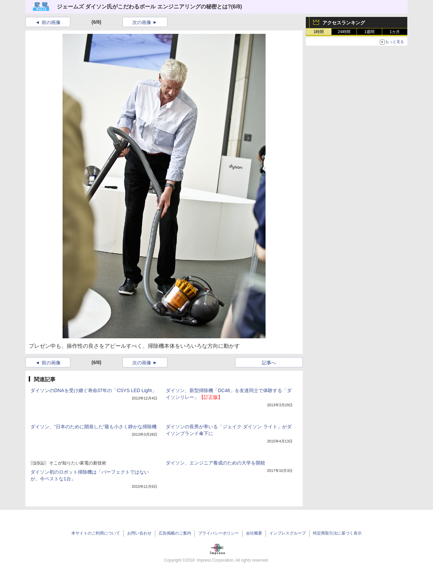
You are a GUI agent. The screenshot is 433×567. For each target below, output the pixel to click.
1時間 (319, 31)
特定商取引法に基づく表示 (337, 533)
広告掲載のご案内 (175, 533)
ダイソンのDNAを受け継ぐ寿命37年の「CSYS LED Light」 (93, 390)
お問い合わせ (139, 533)
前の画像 (51, 22)
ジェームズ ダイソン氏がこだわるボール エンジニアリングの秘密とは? (144, 6)
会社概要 (254, 533)
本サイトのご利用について (95, 533)
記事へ (269, 362)
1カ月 (395, 31)
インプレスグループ (287, 533)
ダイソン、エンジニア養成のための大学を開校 (215, 463)
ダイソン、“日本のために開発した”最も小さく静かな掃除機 (93, 426)
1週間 (369, 31)
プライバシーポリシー (218, 533)
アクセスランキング (343, 22)
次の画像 (141, 22)
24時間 (344, 31)
